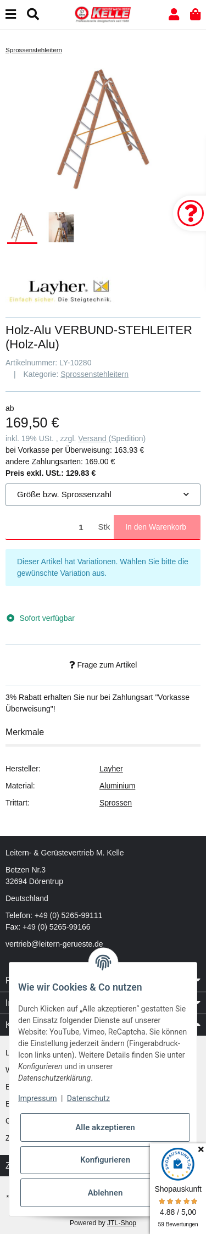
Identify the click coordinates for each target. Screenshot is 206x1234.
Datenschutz (88, 1098)
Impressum (37, 1098)
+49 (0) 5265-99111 (68, 915)
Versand (93, 438)
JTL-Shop (121, 1223)
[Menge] (49, 527)
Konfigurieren (105, 1160)
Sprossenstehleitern (94, 374)
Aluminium (117, 785)
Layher (111, 768)
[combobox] (103, 494)
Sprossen (115, 802)
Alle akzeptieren (105, 1127)
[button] (174, 14)
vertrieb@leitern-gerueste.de (54, 944)
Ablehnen (105, 1193)
